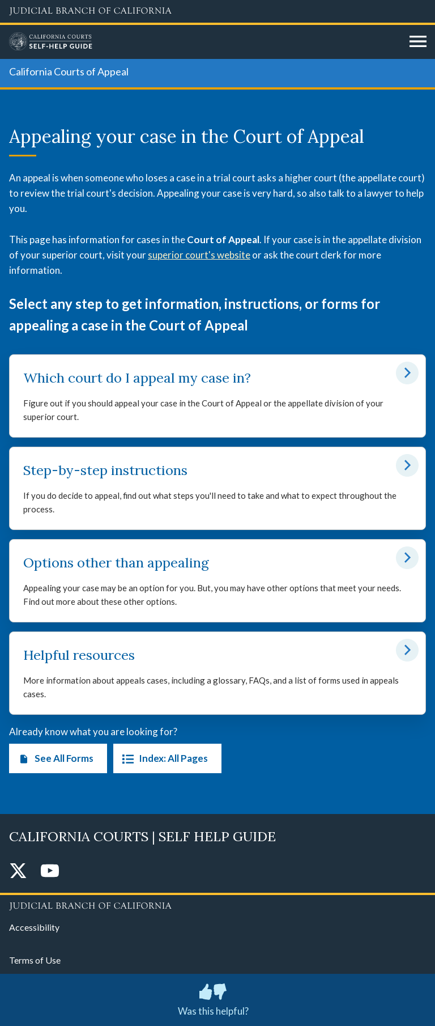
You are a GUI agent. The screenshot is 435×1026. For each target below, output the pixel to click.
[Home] (205, 42)
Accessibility (34, 927)
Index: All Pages (163, 758)
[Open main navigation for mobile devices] (418, 42)
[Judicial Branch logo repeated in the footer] (217, 904)
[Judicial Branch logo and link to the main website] (217, 11)
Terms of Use (35, 960)
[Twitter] (18, 871)
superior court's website (199, 255)
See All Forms (53, 758)
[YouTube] (50, 871)
